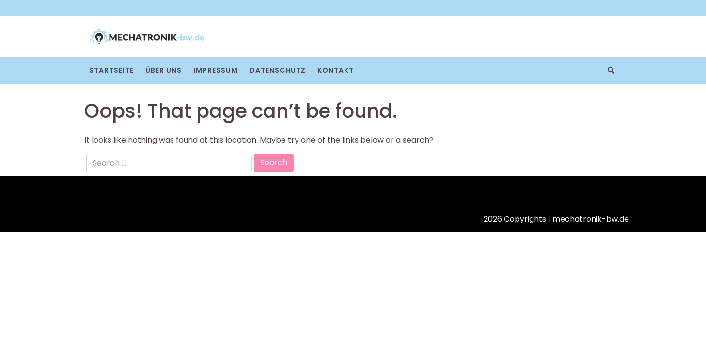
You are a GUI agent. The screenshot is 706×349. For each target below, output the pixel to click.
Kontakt (335, 70)
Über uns (163, 70)
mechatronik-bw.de (590, 218)
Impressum (215, 70)
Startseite (111, 70)
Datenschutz (278, 70)
